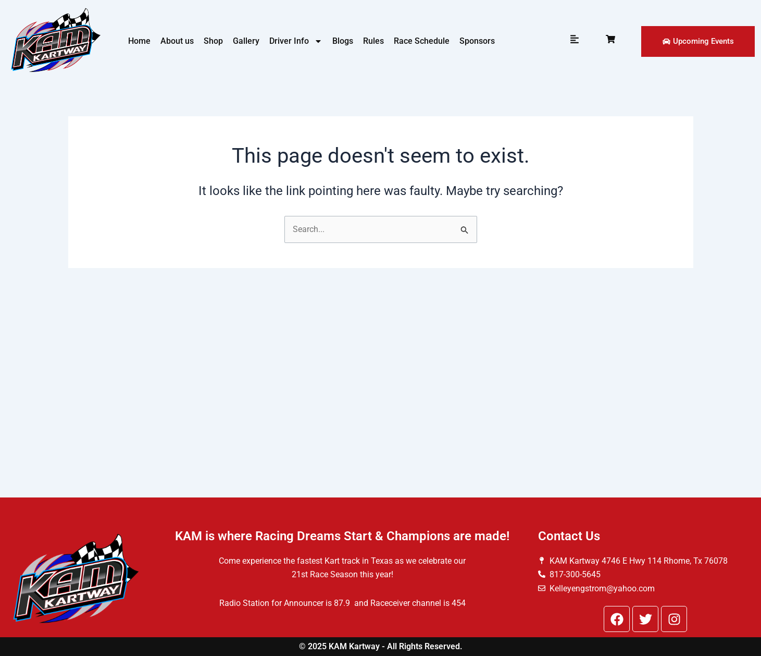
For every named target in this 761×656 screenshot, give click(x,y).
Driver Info (295, 41)
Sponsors (477, 41)
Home (139, 41)
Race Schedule (422, 41)
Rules (373, 41)
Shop (213, 41)
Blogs (342, 41)
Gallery (246, 41)
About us (177, 41)
